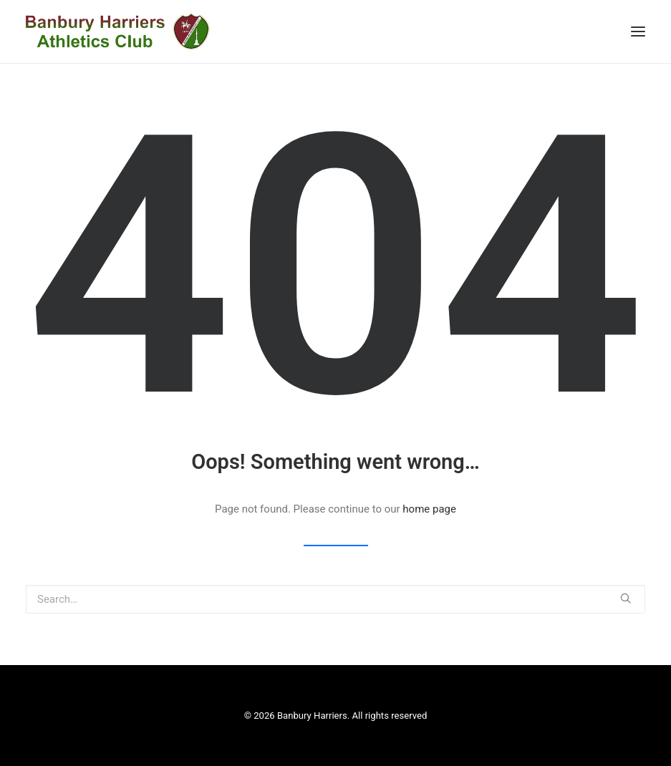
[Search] (335, 599)
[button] (625, 598)
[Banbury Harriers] (118, 31)
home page (429, 509)
